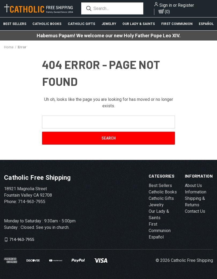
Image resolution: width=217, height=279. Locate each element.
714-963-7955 (21, 239)
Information (195, 191)
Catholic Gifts (81, 24)
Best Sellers (14, 24)
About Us (193, 185)
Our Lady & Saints (138, 24)
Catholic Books (46, 24)
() (167, 11)
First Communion (177, 24)
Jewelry (109, 24)
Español (156, 237)
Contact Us (195, 211)
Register (186, 5)
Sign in (165, 5)
